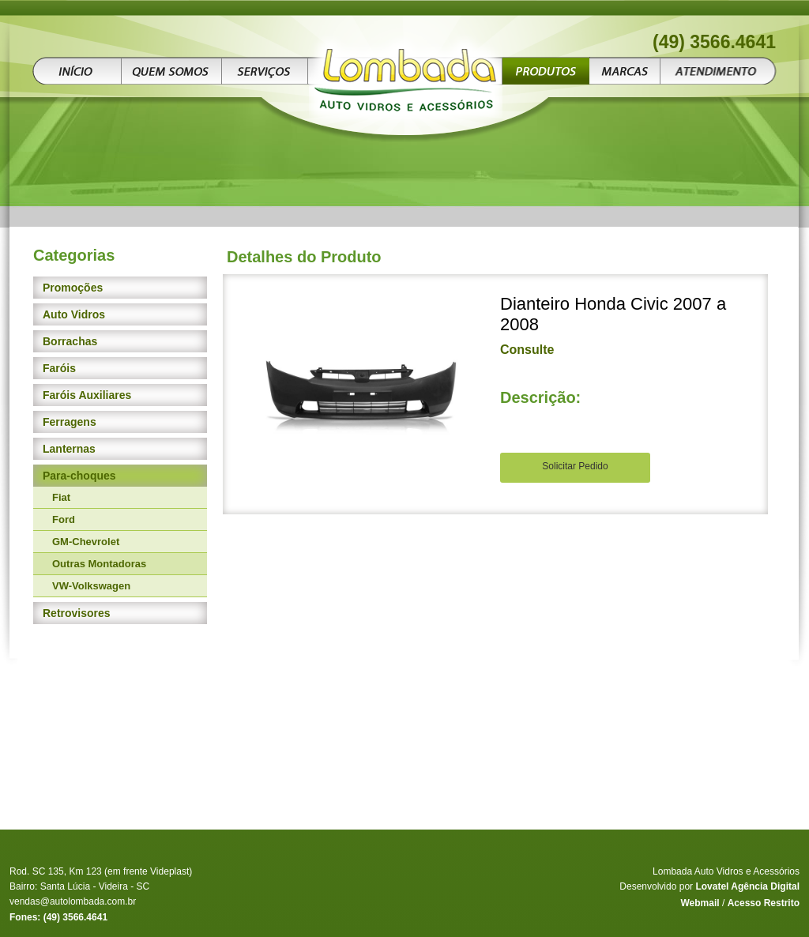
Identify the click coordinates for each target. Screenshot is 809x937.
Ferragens (69, 422)
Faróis (59, 368)
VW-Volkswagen (91, 586)
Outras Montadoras (99, 564)
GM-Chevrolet (85, 542)
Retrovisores (77, 613)
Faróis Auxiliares (87, 395)
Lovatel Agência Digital (747, 886)
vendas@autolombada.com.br (72, 901)
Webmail (699, 903)
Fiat (61, 497)
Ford (63, 519)
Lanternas (69, 448)
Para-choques (79, 475)
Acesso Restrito (764, 903)
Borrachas (70, 341)
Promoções (73, 287)
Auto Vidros (74, 314)
